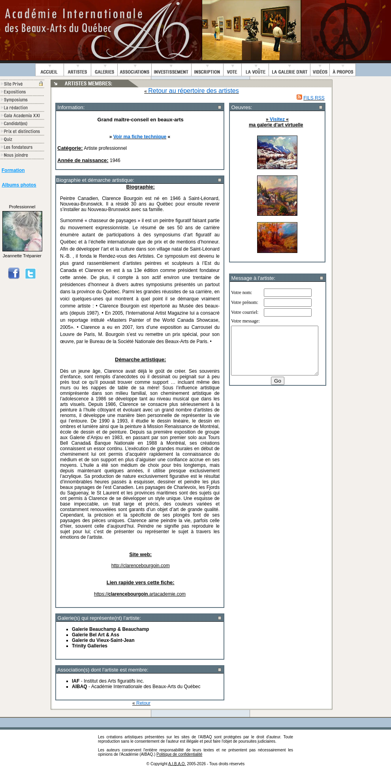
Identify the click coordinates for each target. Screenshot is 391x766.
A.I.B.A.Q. (177, 764)
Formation (13, 170)
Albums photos (19, 185)
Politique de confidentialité (179, 754)
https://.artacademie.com (140, 594)
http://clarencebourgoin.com (140, 565)
